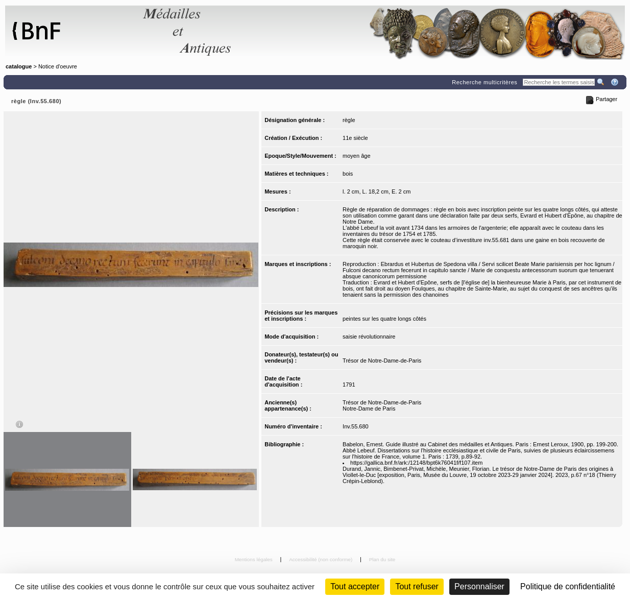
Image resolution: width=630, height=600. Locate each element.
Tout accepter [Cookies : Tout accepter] (354, 586)
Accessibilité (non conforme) (321, 559)
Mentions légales (254, 559)
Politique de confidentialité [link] (567, 586)
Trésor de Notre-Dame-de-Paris (382, 360)
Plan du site (382, 559)
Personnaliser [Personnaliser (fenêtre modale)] (479, 586)
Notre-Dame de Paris (369, 408)
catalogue (19, 66)
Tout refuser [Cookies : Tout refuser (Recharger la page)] (416, 586)
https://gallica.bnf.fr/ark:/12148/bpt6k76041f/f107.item (416, 463)
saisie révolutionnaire (369, 336)
